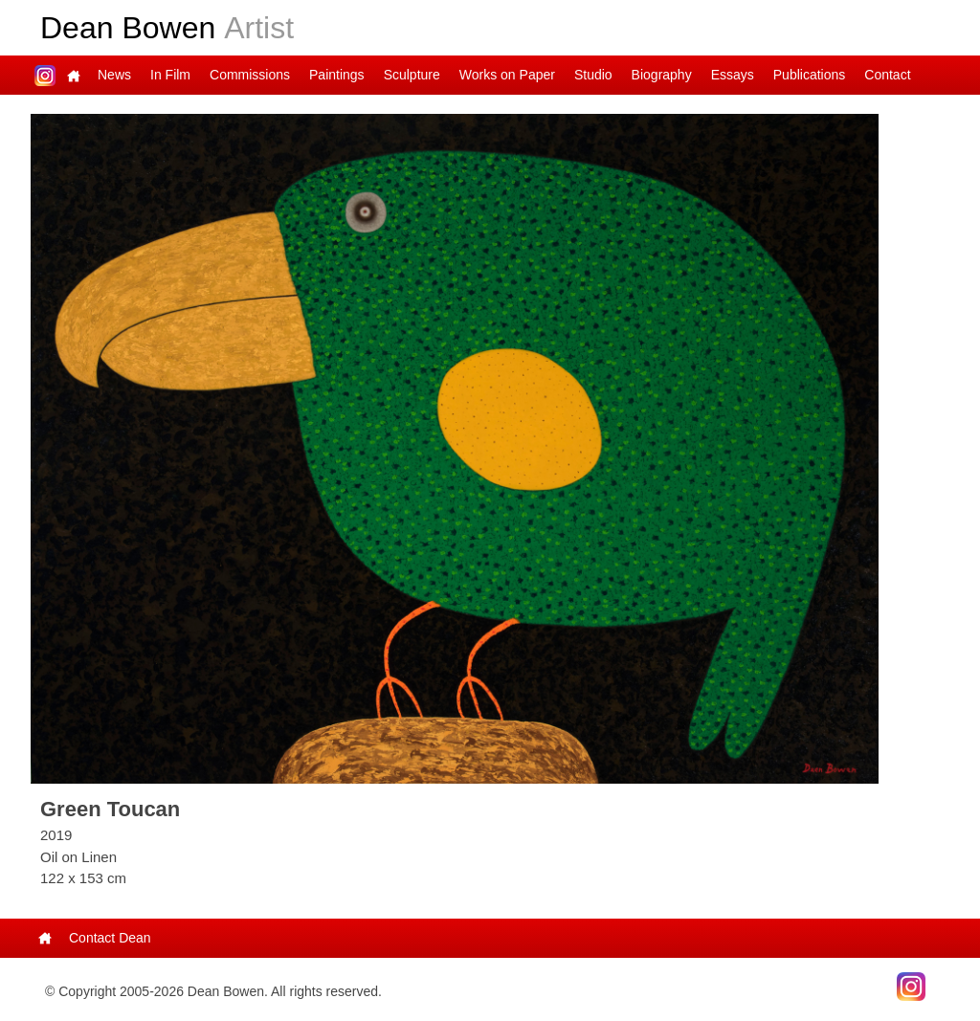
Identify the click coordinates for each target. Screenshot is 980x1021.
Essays (732, 74)
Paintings (337, 74)
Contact (887, 74)
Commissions (250, 74)
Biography (662, 74)
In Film (170, 74)
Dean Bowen (167, 28)
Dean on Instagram (45, 75)
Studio (593, 74)
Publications (809, 74)
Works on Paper (507, 74)
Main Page (73, 75)
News (114, 74)
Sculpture (412, 74)
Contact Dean (110, 937)
